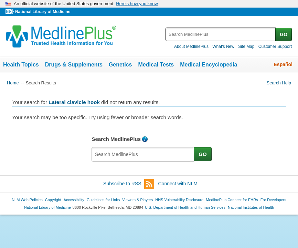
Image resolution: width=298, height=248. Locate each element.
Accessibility (74, 200)
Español (283, 64)
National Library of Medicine (42, 11)
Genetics (120, 65)
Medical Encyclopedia (208, 65)
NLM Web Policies (27, 200)
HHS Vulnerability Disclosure (179, 200)
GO (283, 34)
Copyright (53, 200)
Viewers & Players (137, 200)
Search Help (279, 82)
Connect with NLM (178, 183)
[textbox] (221, 34)
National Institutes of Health (251, 207)
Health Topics (21, 65)
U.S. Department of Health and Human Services (185, 207)
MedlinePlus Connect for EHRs (232, 200)
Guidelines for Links (103, 200)
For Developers (273, 200)
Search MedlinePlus (116, 139)
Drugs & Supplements (74, 65)
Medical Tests (156, 65)
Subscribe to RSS (128, 184)
